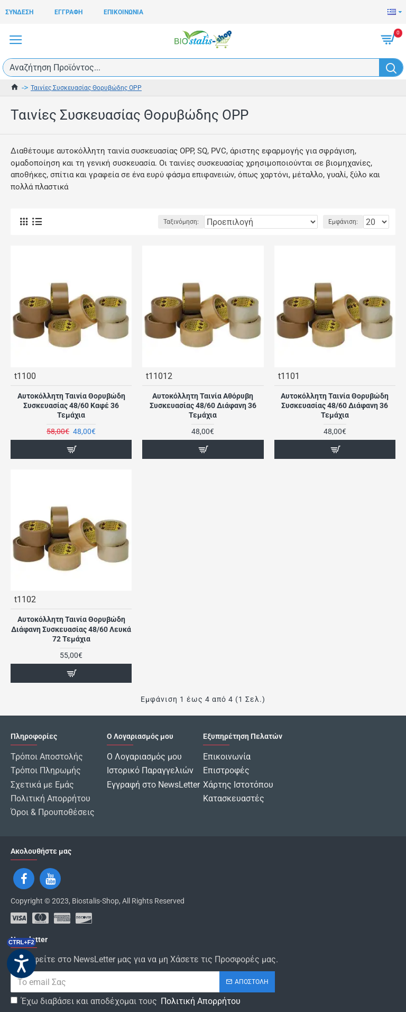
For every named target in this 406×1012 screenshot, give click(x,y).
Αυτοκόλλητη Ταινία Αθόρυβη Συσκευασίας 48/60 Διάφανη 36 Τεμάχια (203, 405)
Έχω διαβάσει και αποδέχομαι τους (126, 995)
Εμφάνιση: (343, 221)
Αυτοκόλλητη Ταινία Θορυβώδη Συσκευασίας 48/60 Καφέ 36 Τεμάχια (71, 405)
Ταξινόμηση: (181, 221)
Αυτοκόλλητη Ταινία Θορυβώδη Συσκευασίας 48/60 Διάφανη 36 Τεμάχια (335, 405)
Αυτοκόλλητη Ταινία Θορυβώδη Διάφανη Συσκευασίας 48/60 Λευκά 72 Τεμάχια (71, 629)
